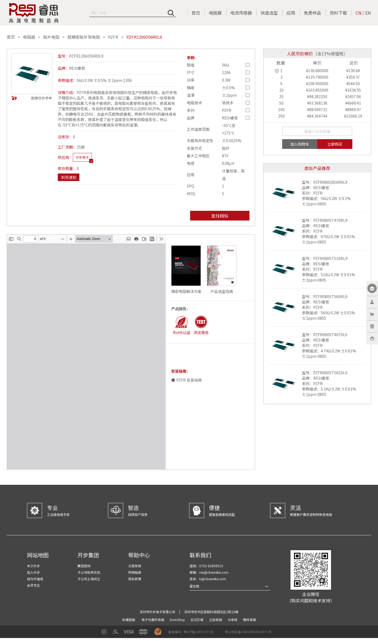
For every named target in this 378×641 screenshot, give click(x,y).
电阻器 (215, 12)
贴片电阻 (51, 37)
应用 (290, 12)
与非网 (233, 619)
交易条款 (134, 565)
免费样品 (312, 12)
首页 (195, 12)
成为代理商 (35, 578)
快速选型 (269, 12)
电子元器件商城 (153, 619)
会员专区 (33, 585)
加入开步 (33, 572)
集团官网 (83, 565)
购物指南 (134, 572)
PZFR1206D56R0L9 (144, 37)
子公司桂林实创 (88, 572)
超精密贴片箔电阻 (84, 37)
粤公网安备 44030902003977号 (248, 631)
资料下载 (338, 12)
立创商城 (216, 619)
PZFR (113, 37)
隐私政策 (134, 578)
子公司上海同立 (88, 578)
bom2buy (177, 619)
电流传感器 (241, 12)
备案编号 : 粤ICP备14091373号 (191, 631)
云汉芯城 (197, 619)
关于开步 (33, 565)
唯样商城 (249, 619)
